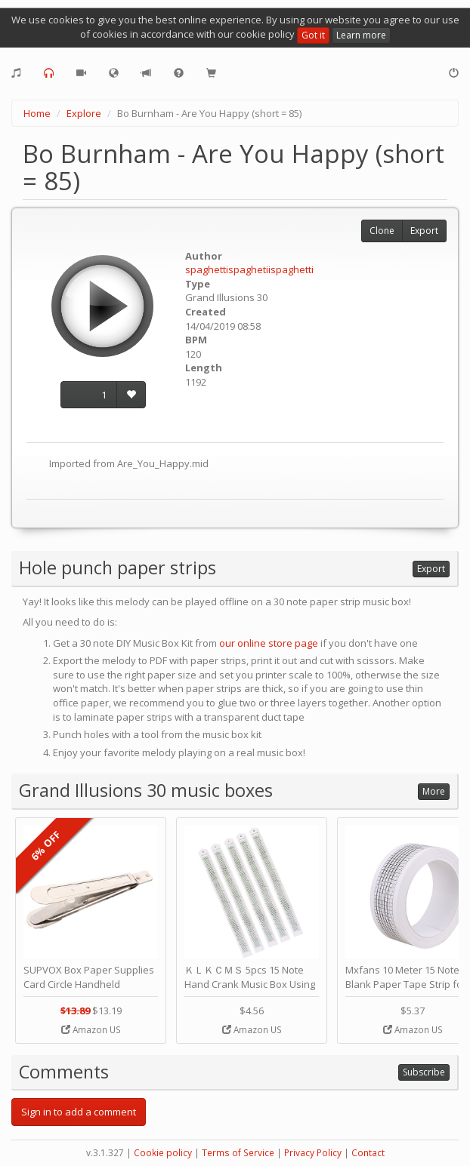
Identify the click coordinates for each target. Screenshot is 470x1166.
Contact (368, 1152)
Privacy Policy (313, 1152)
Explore (83, 113)
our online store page (268, 643)
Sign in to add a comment (78, 1111)
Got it (313, 35)
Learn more (361, 35)
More (433, 791)
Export (424, 230)
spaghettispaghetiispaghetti (249, 269)
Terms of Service (238, 1152)
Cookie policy (163, 1152)
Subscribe (424, 1072)
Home (37, 113)
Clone (382, 230)
